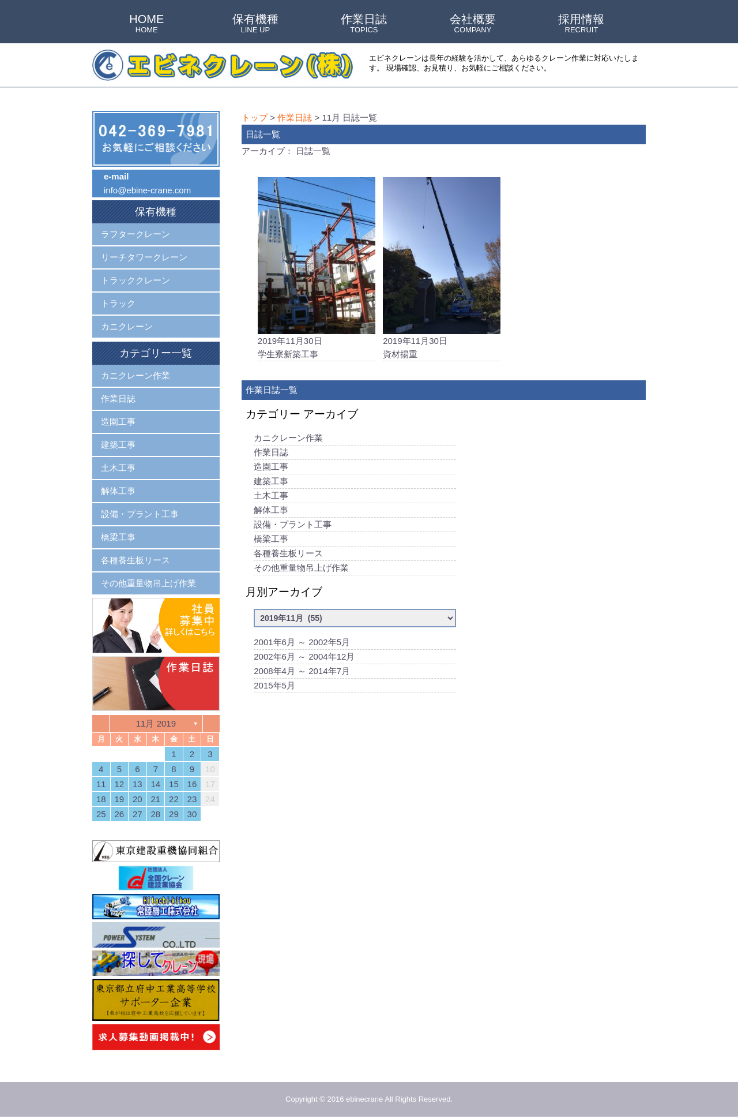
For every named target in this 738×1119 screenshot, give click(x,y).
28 (156, 814)
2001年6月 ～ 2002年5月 (302, 643)
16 (192, 784)
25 (101, 814)
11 (101, 784)
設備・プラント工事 (293, 525)
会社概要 (473, 24)
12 (119, 784)
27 (137, 814)
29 (174, 814)
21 (156, 799)
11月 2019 (156, 723)
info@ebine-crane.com (147, 190)
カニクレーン (127, 326)
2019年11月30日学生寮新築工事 (316, 268)
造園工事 (271, 468)
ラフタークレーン (135, 234)
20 (137, 799)
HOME (146, 24)
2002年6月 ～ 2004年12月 (304, 658)
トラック (118, 303)
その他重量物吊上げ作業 (301, 569)
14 (156, 784)
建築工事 (271, 482)
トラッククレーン (135, 280)
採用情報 (581, 24)
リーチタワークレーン (144, 257)
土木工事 (271, 497)
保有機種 (255, 24)
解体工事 (271, 511)
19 (119, 799)
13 (137, 784)
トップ (255, 117)
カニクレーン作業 (288, 439)
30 (192, 814)
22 (174, 799)
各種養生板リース (288, 554)
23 (192, 799)
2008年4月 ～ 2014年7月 (302, 672)
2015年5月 (274, 686)
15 (174, 784)
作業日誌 (364, 24)
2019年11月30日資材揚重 (441, 268)
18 (101, 799)
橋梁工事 (271, 540)
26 (119, 814)
